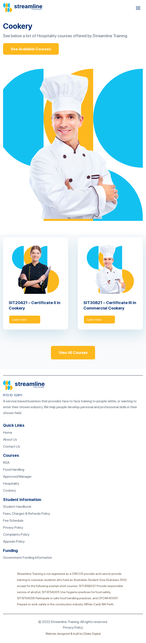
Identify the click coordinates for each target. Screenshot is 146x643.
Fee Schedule (13, 521)
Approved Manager (17, 477)
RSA (6, 463)
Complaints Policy (16, 535)
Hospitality (11, 484)
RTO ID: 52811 (12, 395)
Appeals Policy (14, 542)
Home (7, 433)
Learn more (19, 319)
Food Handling (13, 470)
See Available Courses (31, 49)
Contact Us (11, 447)
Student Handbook (17, 507)
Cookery (9, 491)
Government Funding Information (27, 558)
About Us (10, 440)
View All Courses (73, 352)
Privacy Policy (13, 528)
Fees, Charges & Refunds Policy (26, 514)
